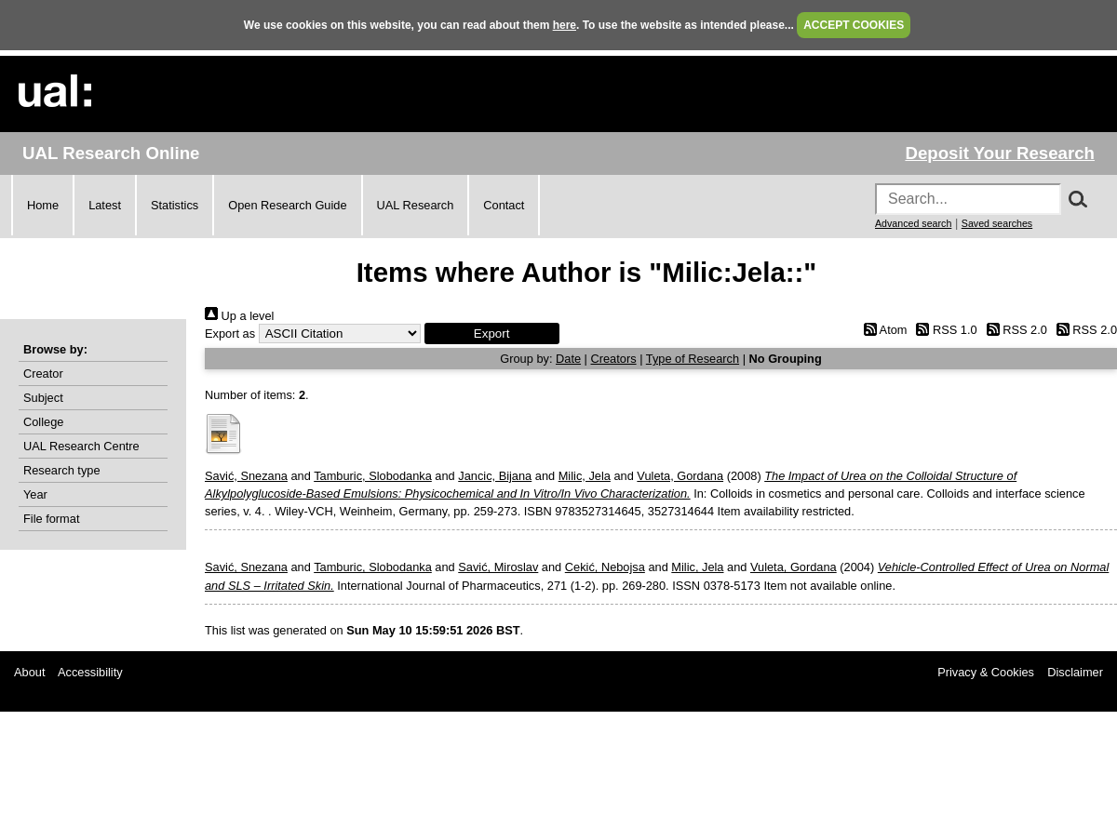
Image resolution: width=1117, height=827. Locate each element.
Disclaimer (1075, 672)
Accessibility (90, 672)
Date (568, 359)
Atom (882, 330)
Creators (614, 359)
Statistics (174, 205)
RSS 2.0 (1013, 330)
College (43, 422)
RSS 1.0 (943, 330)
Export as (230, 333)
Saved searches (997, 223)
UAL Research (415, 205)
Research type (62, 470)
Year (35, 494)
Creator (43, 373)
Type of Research (692, 359)
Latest (104, 205)
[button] (491, 333)
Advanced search (913, 223)
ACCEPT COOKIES (853, 25)
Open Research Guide (287, 205)
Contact (503, 205)
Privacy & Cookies (985, 672)
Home (43, 205)
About (29, 672)
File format (51, 519)
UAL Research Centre (81, 446)
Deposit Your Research (1000, 153)
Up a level (239, 316)
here (564, 25)
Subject (43, 398)
